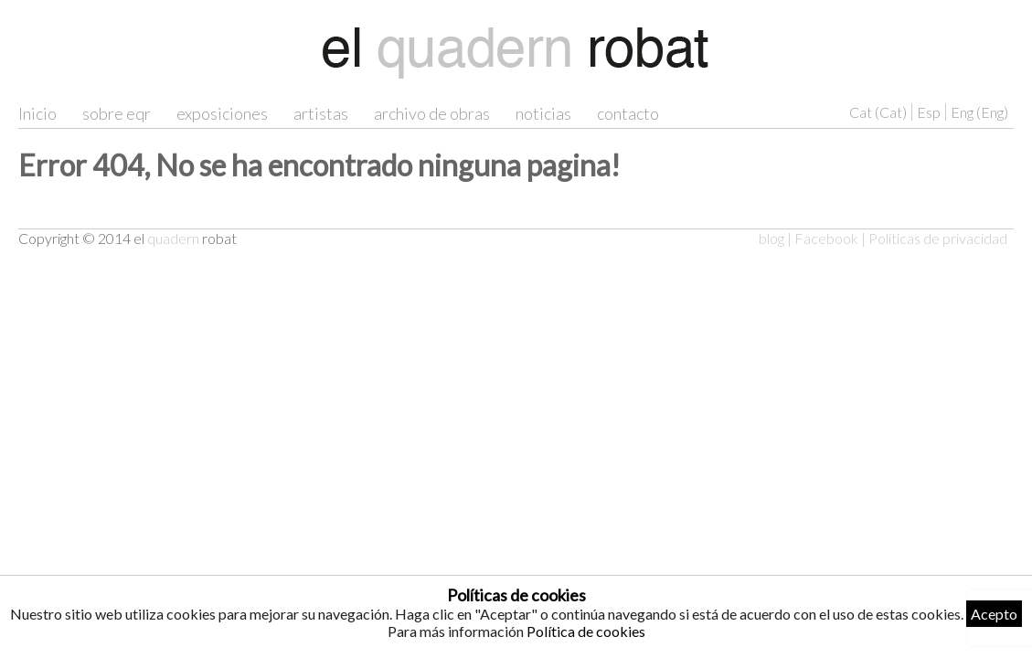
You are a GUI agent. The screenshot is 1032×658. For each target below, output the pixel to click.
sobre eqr (116, 113)
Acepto (994, 613)
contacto (628, 113)
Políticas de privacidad (937, 238)
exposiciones (222, 113)
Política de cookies (586, 631)
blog (771, 238)
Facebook (826, 238)
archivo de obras (432, 113)
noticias (543, 113)
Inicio (37, 113)
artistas (320, 113)
